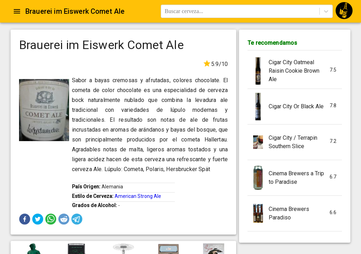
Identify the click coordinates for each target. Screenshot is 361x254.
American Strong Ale (138, 196)
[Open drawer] (16, 11)
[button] (24, 219)
